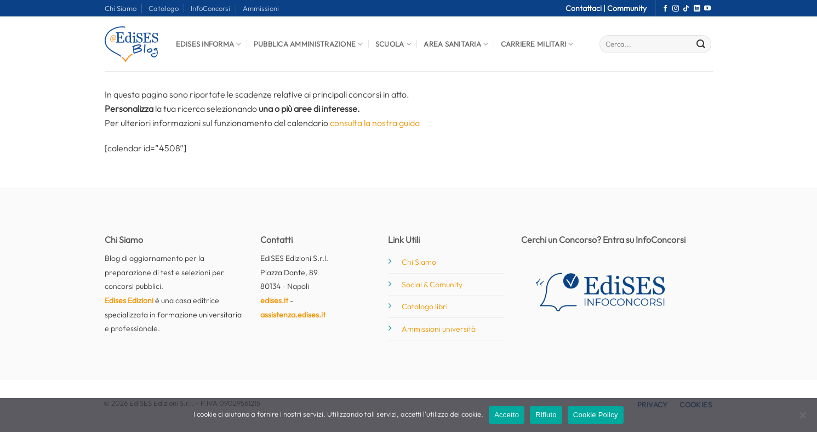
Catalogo (163, 8)
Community (627, 8)
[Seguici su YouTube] (707, 9)
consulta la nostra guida (375, 122)
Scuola (393, 44)
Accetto (506, 415)
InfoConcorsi (210, 8)
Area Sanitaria (456, 44)
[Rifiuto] (802, 418)
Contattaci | (586, 8)
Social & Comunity (432, 284)
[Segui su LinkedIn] (697, 9)
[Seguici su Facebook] (665, 9)
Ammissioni (261, 8)
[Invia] (701, 44)
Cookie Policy (595, 415)
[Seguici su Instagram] (675, 9)
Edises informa (209, 44)
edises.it (274, 300)
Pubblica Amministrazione (308, 44)
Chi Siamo (120, 8)
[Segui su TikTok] (686, 9)
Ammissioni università (439, 329)
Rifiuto (546, 415)
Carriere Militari (537, 44)
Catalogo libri (425, 306)
